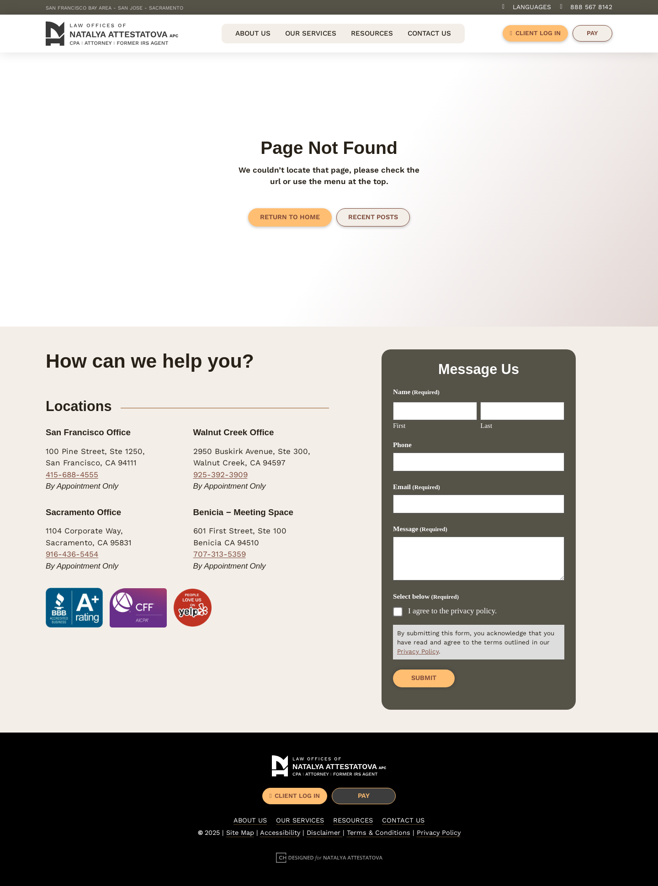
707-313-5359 (219, 554)
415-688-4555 (72, 474)
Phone (402, 444)
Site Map (240, 833)
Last (486, 425)
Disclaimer (325, 833)
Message (420, 528)
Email (416, 486)
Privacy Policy (418, 651)
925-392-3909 (220, 474)
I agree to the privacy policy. (452, 610)
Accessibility (280, 833)
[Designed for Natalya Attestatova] (329, 857)
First (399, 425)
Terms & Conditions (378, 833)
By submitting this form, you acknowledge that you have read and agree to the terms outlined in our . (475, 642)
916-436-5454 (72, 554)
